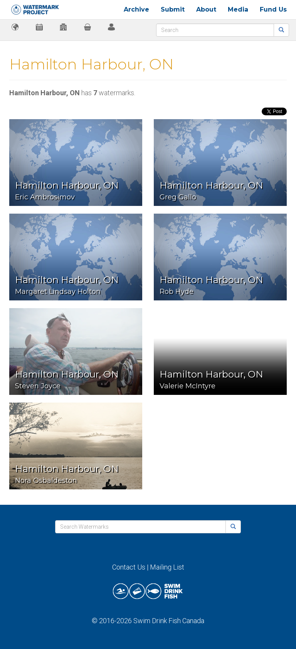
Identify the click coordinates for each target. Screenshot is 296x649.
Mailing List (167, 567)
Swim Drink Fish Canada (168, 621)
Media (238, 9)
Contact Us (128, 567)
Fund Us (273, 9)
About (206, 9)
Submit (173, 9)
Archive (136, 9)
